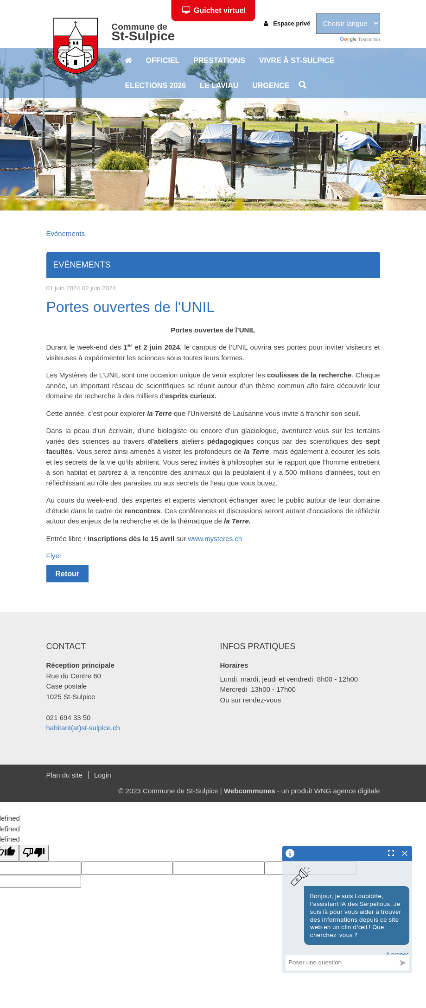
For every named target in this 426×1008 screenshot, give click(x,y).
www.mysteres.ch (215, 538)
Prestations (219, 60)
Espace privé (287, 23)
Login (102, 775)
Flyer (54, 556)
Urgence (270, 85)
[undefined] (34, 853)
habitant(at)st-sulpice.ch (83, 728)
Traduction (360, 39)
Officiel (163, 60)
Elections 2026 (155, 85)
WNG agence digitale (347, 791)
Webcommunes (249, 791)
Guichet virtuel (214, 10)
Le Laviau (219, 85)
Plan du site (64, 775)
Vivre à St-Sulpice (297, 60)
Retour (68, 574)
